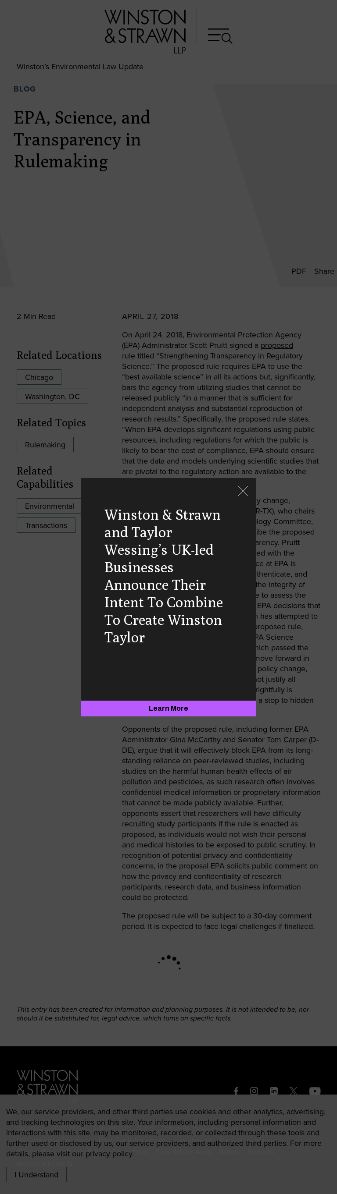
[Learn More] (168, 708)
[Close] (243, 492)
